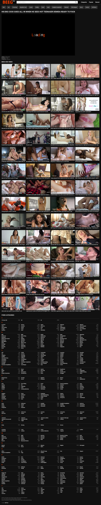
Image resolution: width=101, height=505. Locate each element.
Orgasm (81, 451)
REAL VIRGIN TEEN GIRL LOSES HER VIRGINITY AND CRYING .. (63, 78)
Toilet (81, 490)
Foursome (82, 387)
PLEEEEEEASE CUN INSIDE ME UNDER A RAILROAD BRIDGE (38, 277)
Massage (43, 436)
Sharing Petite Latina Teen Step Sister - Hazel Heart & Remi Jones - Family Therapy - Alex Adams (87, 228)
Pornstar (3, 461)
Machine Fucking (63, 435)
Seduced (3, 474)
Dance (22, 369)
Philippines (62, 458)
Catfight (62, 353)
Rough (22, 468)
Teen (3, 489)
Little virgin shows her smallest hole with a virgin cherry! (63, 95)
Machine (42, 435)
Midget (61, 438)
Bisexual (62, 341)
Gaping (61, 393)
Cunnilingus (23, 364)
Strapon (3, 482)
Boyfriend (23, 345)
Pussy (81, 462)
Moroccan (82, 439)
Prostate (62, 461)
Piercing (3, 459)
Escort (22, 379)
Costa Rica (4, 360)
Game (22, 393)
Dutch (81, 373)
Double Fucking (83, 371)
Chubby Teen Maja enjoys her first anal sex (35, 294)
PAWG (3, 457)
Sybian (81, 483)
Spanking (23, 479)
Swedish (3, 483)
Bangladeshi (62, 336)
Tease (81, 488)
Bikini (42, 341)
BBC (2, 334)
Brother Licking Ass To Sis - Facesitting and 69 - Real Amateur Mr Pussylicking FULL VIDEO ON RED (38, 244)
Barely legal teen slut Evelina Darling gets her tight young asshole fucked (87, 95)
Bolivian (81, 342)
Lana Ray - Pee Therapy (80, 261)
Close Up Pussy (5, 358)
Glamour (8, 59)
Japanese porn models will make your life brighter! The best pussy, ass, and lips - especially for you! (38, 311)
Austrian (62, 330)
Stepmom (43, 480)
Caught (81, 353)
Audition (3, 330)
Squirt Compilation (6, 480)
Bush (3, 348)
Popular (91, 2)
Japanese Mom (83, 417)
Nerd (22, 445)
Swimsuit (23, 483)
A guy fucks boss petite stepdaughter (83, 111)
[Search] (76, 2)
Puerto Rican (24, 462)
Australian (43, 330)
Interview (4, 413)
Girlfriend (23, 394)
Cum (22, 363)
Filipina (3, 386)
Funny (61, 389)
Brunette (3, 346)
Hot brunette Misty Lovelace (81, 161)
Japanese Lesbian (44, 417)
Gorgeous (62, 396)
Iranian (22, 413)
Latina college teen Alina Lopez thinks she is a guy (61, 211)
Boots (42, 344)
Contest (87, 7)
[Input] (47, 2)
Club (42, 358)
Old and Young (44, 451)
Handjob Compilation (56, 7)
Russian (81, 468)
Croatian (62, 362)
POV (22, 457)
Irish (42, 413)
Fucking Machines (25, 389)
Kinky (3, 425)
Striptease (23, 482)
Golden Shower (44, 396)
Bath (22, 337)
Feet (42, 385)
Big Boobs (82, 338)
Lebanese (4, 430)
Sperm (42, 479)
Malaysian (4, 436)
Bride (61, 345)
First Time (43, 386)
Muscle (3, 440)
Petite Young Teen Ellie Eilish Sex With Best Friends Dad (38, 78)
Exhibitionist (82, 379)
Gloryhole (4, 396)
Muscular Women (25, 440)
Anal (61, 326)
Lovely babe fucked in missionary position (84, 294)
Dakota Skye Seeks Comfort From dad (34, 228)
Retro (42, 467)
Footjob (61, 387)
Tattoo (22, 488)
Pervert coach (29, 145)
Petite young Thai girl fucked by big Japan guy (11, 95)
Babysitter (82, 334)
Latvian (61, 429)
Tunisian (3, 493)
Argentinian (62, 327)
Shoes (42, 475)
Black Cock (23, 342)
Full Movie (94, 7)
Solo (42, 478)
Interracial (82, 412)
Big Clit (42, 340)
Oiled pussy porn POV (80, 128)
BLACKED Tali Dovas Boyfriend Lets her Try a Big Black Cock (63, 145)
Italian (81, 413)
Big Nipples (4, 341)
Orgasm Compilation (6, 452)
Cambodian (43, 352)
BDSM (42, 334)
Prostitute (82, 461)
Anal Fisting (4, 327)
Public (3, 462)
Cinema (42, 356)
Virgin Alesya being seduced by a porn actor (84, 78)
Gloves (22, 396)
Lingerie (62, 430)
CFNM (22, 352)
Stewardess (62, 480)
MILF (4, 7)
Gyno (42, 398)
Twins (42, 493)
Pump (61, 462)
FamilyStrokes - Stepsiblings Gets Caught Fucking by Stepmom (14, 78)
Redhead (23, 467)
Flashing (81, 386)
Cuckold (3, 363)
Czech (61, 364)
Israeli (61, 413)
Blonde (42, 342)
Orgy (22, 452)
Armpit (3, 328)
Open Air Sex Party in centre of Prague (10, 178)
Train (81, 492)
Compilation (23, 359)
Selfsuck (23, 474)
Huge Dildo (62, 406)
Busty (22, 348)
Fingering (23, 386)
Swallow (81, 482)
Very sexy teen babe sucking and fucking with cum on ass (63, 111)
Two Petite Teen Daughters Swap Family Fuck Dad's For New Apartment (63, 294)
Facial (43, 7)
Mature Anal (4, 438)
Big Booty (4, 340)
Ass (8, 7)
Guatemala (4, 398)
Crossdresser (82, 362)
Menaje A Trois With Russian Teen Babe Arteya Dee (37, 261)
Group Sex (62, 397)
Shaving (3, 475)
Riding (61, 467)
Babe (61, 334)
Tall (2, 488)
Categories (84, 2)
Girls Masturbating (45, 394)
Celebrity (3, 355)
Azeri (81, 330)
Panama (62, 457)
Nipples (61, 445)
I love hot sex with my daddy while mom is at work (12, 111)
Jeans (42, 419)
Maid (81, 435)
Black (3, 342)
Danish (42, 369)
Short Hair (62, 475)
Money (61, 439)
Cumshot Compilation (6, 364)
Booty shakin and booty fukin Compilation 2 (11, 294)
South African (63, 478)
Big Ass (42, 338)
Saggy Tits (4, 472)
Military (81, 438)
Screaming (14, 7)
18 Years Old (4, 320)
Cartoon (23, 353)
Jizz (2, 420)
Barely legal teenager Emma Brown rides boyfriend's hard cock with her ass (38, 211)
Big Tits (22, 341)
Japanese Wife (24, 419)
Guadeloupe (82, 397)
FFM (2, 383)
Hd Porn (6, 502)
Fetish (81, 385)
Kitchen (42, 425)
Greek (42, 397)
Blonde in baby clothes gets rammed (83, 311)
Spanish (3, 479)
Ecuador (23, 377)
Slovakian (43, 476)
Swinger (42, 483)
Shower (81, 475)
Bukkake (42, 346)
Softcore (3, 478)
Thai (61, 489)
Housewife (43, 406)
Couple (42, 360)
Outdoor (42, 452)
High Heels (43, 404)
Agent (42, 324)
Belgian (22, 338)
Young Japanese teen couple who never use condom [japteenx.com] (63, 178)
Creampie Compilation (26, 362)
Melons (22, 438)
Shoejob (23, 475)
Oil (21, 451)
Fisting (61, 386)
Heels (3, 404)
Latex (22, 429)
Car (2, 353)
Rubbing (62, 468)
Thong (81, 489)
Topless (22, 492)
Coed (61, 358)
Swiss (61, 483)
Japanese (23, 417)
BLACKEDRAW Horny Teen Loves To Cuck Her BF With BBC (38, 161)
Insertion (43, 412)
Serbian (42, 474)
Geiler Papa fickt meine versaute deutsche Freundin (37, 111)
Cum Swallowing (63, 363)
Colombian (4, 359)
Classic (61, 356)
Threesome (4, 490)
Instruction (62, 412)
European (43, 379)
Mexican (42, 438)
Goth (81, 396)
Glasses (81, 394)
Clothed (22, 358)
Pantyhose (4, 458)
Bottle (81, 344)
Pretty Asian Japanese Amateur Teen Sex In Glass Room (63, 311)
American (43, 326)
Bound (3, 345)
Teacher (62, 488)
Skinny (22, 476)
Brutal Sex (23, 346)
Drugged (62, 373)
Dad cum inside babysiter (31, 95)
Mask (22, 436)
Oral (61, 451)
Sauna (42, 472)
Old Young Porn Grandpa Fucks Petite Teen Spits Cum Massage (63, 228)
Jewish (81, 419)
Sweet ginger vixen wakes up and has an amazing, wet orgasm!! (14, 277)
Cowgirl (81, 360)
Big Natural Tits (83, 340)
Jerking (61, 419)
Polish (61, 459)
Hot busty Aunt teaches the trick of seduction (11, 261)
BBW (22, 334)
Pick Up (81, 458)
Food (22, 387)
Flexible (3, 387)
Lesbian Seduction (45, 430)
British (81, 345)
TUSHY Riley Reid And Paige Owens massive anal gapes (87, 194)
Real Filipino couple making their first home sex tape (37, 128)
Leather (81, 429)
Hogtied (62, 404)
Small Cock (62, 476)
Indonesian (23, 412)
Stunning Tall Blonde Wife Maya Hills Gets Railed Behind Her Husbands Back (63, 261)
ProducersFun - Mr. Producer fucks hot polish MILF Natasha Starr (63, 277)
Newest (97, 2)
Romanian (4, 468)
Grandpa (3, 397)
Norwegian (82, 445)
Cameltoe (62, 352)
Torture (42, 492)
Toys (61, 492)
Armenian (82, 327)
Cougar (22, 360)
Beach (61, 337)
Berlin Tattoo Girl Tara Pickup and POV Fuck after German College (87, 244)
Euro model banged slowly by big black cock (11, 228)
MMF (22, 435)
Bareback (4, 337)
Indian (3, 412)
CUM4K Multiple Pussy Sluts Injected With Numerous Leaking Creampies (63, 194)
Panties (81, 457)
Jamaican (4, 417)
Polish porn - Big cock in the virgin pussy (10, 194)
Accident (3, 324)
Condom (42, 359)
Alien (3, 326)
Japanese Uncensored (6, 419)
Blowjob (62, 342)
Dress (42, 373)
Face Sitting (23, 383)
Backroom (4, 336)
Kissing (22, 425)
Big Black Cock (23, 7)
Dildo (22, 370)
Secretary (82, 472)
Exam (61, 379)
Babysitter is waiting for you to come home (60, 161)
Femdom (62, 385)
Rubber (42, 468)
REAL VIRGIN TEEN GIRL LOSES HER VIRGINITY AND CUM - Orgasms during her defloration (87, 178)
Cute (42, 364)
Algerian (81, 324)
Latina (42, 429)
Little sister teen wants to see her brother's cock (12, 311)
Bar (80, 336)
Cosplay (81, 359)
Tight (42, 490)
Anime (22, 327)
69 (41, 320)
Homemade (82, 404)
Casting (42, 353)
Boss (61, 344)
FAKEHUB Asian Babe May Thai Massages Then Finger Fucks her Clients (14, 244)
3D (21, 320)
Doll (2, 371)
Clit (80, 356)
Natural (3, 445)
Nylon (42, 446)
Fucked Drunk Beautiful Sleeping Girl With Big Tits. (12, 145)
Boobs (22, 344)
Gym (22, 398)
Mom (42, 439)
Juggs (22, 420)
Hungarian (4, 407)
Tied (22, 490)
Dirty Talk (43, 370)
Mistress (23, 439)
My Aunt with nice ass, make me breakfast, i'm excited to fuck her (63, 244)
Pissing (22, 459)
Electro (61, 377)
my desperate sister (79, 277)
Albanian (62, 324)
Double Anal (62, 371)
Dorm (42, 371)
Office (3, 451)
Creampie (4, 362)
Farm (81, 383)
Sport (61, 479)
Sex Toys (62, 474)
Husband (23, 407)
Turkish (22, 493)
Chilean (61, 355)
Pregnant (43, 461)
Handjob (42, 403)
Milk (2, 439)
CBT (2, 352)
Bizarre (81, 341)
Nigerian (42, 445)
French (3, 389)
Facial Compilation (64, 383)
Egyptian (42, 377)
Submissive (62, 482)
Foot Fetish (43, 387)
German (81, 393)
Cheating (23, 355)
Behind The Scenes (6, 338)
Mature (81, 436)
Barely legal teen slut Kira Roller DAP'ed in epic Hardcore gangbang (63, 128)
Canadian (82, 352)
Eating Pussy (4, 377)
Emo (81, 377)
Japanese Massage (64, 417)
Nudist (3, 446)
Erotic (3, 379)
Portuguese (23, 461)
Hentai (22, 404)
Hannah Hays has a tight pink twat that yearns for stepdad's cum (87, 145)
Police (42, 459)
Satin (22, 472)
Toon (3, 492)
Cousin (30, 7)
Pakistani (66, 7)
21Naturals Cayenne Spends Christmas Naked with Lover (14, 161)
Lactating (4, 429)
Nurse (81, 7)
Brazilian (42, 345)
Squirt (81, 479)
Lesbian (22, 430)
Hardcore (82, 403)
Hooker (3, 406)
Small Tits (82, 476)
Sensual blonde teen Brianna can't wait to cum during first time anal (87, 211)
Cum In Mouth (44, 363)
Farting (3, 385)
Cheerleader (43, 355)
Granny (22, 397)
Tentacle (42, 489)
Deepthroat (62, 369)
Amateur (23, 326)
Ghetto (3, 394)
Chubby (37, 7)
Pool (81, 459)
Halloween (23, 403)
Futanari (81, 389)
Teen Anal (23, 489)
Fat (21, 385)
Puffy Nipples (74, 7)
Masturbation (63, 436)
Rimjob (81, 467)
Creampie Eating (44, 362)
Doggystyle (82, 370)
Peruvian (43, 458)
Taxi (41, 488)
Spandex (81, 478)
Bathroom (43, 337)
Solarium (23, 478)
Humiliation (82, 406)
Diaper (3, 370)
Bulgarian (62, 346)
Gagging (3, 393)
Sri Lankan (23, 480)
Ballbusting (43, 336)
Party (22, 458)
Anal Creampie (83, 326)
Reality (3, 467)
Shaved (81, 474)
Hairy (3, 403)
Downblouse (23, 373)
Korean (61, 425)
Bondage (3, 344)
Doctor (61, 370)
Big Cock (62, 340)
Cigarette (23, 356)
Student (42, 482)
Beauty (81, 337)
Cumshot (82, 363)
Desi (81, 369)
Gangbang (43, 393)
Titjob (61, 490)
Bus (80, 346)
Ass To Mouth (83, 328)
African (22, 324)
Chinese (81, 355)
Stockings (82, 480)
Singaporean (4, 476)
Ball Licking (23, 336)
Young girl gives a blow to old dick (9, 211)
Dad (2, 369)
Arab (42, 327)
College (81, 358)
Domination (23, 371)
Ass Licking (62, 328)
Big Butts (23, 340)
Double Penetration (6, 373)
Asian (22, 328)
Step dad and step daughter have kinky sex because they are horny (14, 128)
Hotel (48, 7)
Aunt (22, 330)
